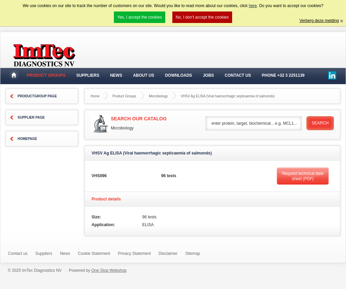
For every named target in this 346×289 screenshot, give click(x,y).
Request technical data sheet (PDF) (302, 176)
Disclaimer (167, 253)
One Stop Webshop (109, 270)
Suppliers (43, 253)
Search (320, 123)
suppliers (87, 75)
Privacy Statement (134, 253)
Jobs (208, 75)
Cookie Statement (94, 253)
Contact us (17, 253)
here (253, 5)
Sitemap (192, 253)
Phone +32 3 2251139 (283, 75)
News (116, 75)
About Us (143, 75)
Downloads (178, 75)
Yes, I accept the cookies (139, 17)
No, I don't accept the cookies (202, 17)
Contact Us (238, 75)
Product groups (46, 75)
